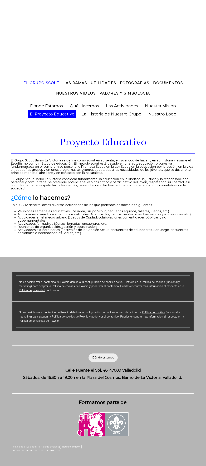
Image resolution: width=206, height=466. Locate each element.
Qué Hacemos (84, 105)
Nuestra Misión (160, 105)
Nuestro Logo (162, 113)
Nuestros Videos (76, 93)
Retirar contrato (71, 446)
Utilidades (103, 83)
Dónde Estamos (46, 105)
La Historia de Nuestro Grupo (111, 113)
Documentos (168, 83)
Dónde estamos (103, 357)
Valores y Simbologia (125, 93)
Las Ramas (75, 83)
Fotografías (134, 83)
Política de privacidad (32, 290)
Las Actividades (122, 105)
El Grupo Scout (41, 83)
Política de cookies (153, 282)
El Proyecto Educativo (52, 113)
